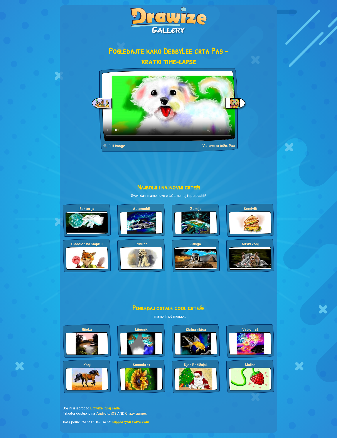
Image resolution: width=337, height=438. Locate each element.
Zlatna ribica (195, 329)
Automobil (141, 209)
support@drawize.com (130, 422)
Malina (250, 365)
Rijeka (87, 329)
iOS (113, 413)
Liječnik (141, 329)
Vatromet (250, 329)
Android (102, 413)
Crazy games (136, 413)
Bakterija (86, 209)
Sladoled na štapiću (87, 244)
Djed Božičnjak (196, 365)
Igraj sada (112, 408)
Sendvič (250, 209)
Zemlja (195, 209)
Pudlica (141, 244)
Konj (87, 365)
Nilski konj (250, 244)
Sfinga (195, 244)
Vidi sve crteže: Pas (218, 146)
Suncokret (141, 365)
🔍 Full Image (114, 146)
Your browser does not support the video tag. (168, 106)
